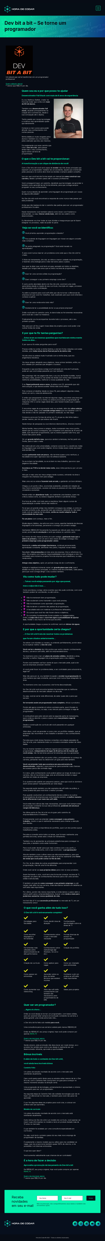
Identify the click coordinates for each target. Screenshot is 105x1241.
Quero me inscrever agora (34, 1038)
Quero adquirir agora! (14, 84)
